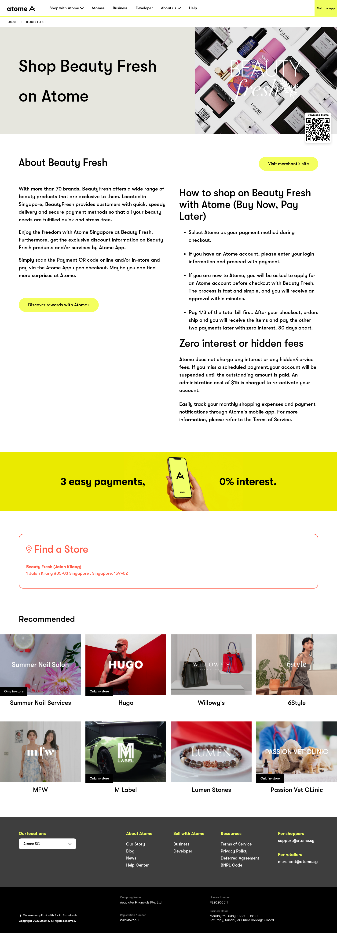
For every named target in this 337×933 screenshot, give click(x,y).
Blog (130, 851)
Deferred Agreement (240, 858)
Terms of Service (236, 844)
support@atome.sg (296, 840)
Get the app (326, 8)
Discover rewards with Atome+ (58, 304)
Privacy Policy (234, 851)
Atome (12, 22)
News (131, 858)
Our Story (135, 844)
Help (193, 8)
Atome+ (98, 8)
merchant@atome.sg (298, 861)
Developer (144, 8)
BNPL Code (231, 865)
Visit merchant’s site (288, 163)
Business (120, 8)
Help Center (137, 865)
